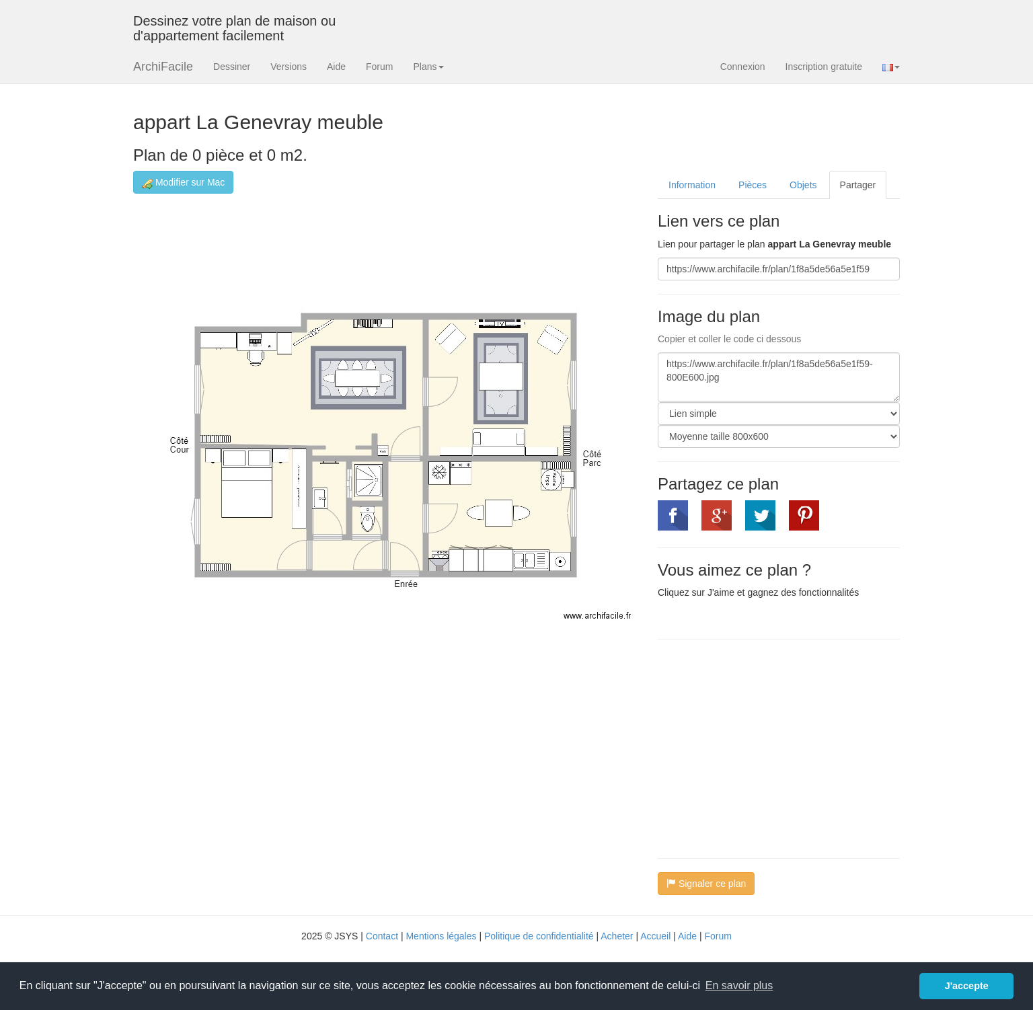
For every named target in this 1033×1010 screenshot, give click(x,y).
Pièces (752, 185)
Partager (858, 185)
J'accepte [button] (967, 985)
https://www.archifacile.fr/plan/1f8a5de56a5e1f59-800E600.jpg (779, 377)
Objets (803, 185)
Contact (382, 936)
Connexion (742, 66)
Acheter (617, 936)
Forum (379, 66)
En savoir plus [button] (739, 985)
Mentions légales (441, 936)
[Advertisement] (771, 747)
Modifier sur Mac (183, 182)
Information (692, 185)
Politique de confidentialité (539, 936)
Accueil (655, 936)
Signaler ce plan (706, 883)
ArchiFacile (163, 66)
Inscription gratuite (824, 66)
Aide (336, 66)
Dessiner (231, 66)
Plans (428, 66)
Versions (288, 66)
